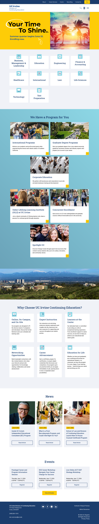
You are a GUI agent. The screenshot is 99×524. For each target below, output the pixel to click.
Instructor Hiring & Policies (82, 506)
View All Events (49, 493)
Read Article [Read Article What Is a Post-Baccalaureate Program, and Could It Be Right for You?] (49, 442)
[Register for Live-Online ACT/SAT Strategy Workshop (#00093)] (76, 473)
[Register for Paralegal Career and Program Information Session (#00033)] (22, 473)
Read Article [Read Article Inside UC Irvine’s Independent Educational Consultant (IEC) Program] (22, 442)
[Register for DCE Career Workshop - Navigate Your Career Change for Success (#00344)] (49, 473)
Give (87, 2)
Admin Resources (85, 509)
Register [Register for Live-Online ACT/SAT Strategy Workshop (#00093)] (76, 485)
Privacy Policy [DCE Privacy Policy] (85, 519)
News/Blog (69, 2)
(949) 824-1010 (13, 513)
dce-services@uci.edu (15, 517)
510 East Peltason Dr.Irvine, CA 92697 (15, 508)
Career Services (53, 2)
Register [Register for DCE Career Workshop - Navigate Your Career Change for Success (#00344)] (49, 485)
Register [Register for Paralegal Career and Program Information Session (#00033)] (22, 485)
